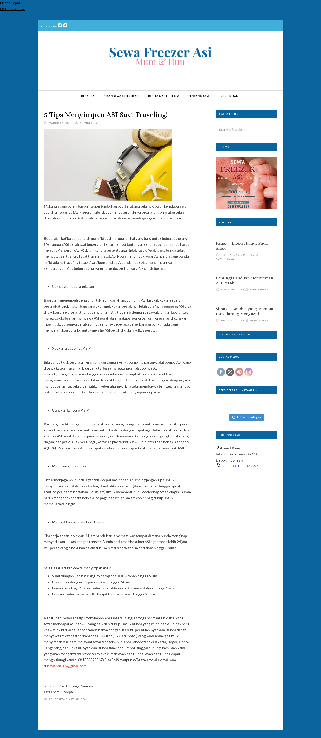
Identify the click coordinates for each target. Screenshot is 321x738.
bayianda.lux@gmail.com (66, 666)
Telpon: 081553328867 (239, 466)
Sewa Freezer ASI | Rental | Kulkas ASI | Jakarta (160, 57)
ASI (51, 699)
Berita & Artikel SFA (70, 699)
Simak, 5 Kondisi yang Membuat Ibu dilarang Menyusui (246, 311)
